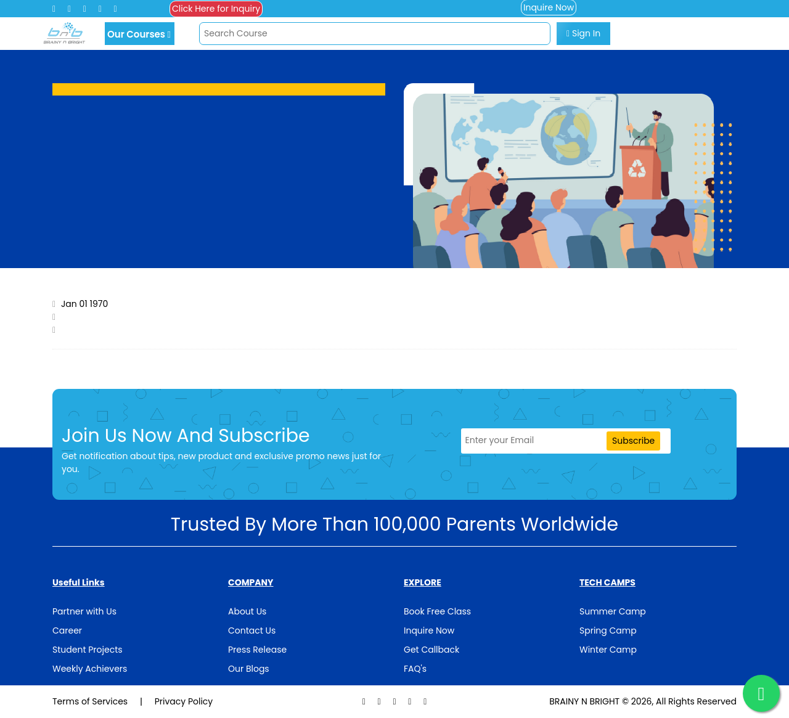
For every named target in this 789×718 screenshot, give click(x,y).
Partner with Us (84, 611)
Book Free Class (437, 611)
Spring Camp (608, 630)
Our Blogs (248, 669)
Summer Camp (612, 611)
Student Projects (87, 649)
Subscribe (633, 440)
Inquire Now (429, 630)
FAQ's (415, 669)
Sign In (583, 33)
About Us (247, 611)
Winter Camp (608, 649)
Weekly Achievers (89, 669)
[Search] (374, 33)
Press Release (257, 649)
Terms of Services (91, 701)
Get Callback (431, 649)
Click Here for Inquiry (216, 8)
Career (67, 630)
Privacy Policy (184, 701)
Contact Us (252, 630)
